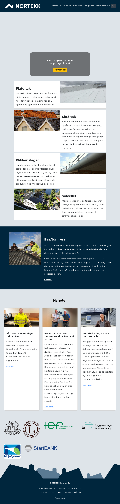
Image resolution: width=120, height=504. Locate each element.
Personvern (60, 498)
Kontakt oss (60, 70)
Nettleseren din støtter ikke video (60, 45)
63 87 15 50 (49, 492)
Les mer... (11, 366)
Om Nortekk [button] (102, 6)
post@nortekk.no (71, 492)
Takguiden (89, 6)
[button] (113, 6)
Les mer (48, 280)
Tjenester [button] (54, 6)
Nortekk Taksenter (72, 6)
